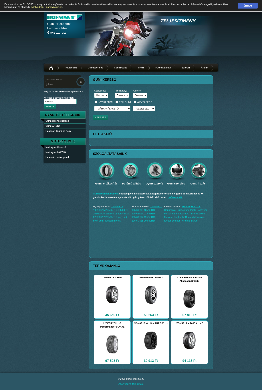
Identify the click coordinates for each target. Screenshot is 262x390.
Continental (170, 210)
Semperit (176, 220)
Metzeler (168, 217)
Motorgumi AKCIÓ (55, 152)
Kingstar (186, 220)
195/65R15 (99, 210)
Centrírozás (120, 67)
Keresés (50, 106)
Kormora (184, 213)
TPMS (141, 67)
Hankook (196, 206)
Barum (194, 220)
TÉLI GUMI (125, 102)
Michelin (186, 206)
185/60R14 (137, 217)
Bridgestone (183, 210)
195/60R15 (137, 210)
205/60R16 (99, 213)
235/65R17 (111, 217)
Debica (201, 213)
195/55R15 (150, 217)
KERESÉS (100, 117)
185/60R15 (123, 210)
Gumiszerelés (95, 67)
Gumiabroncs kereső (57, 120)
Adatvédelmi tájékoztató (131, 384)
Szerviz (186, 67)
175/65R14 (117, 206)
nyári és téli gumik (62, 115)
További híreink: (113, 220)
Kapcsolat (71, 67)
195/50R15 (137, 220)
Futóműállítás (163, 67)
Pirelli (193, 210)
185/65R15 (150, 210)
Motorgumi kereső (55, 147)
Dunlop (177, 217)
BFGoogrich (188, 217)
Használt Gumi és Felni (58, 131)
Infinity (193, 213)
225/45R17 (123, 213)
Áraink (204, 67)
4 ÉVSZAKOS (144, 102)
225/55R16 (111, 213)
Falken (167, 213)
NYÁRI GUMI (106, 102)
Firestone (200, 217)
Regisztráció (50, 91)
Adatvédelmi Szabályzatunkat (46, 7)
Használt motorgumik (57, 157)
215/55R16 (150, 213)
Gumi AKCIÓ (52, 126)
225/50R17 (99, 217)
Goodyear (201, 210)
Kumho (175, 213)
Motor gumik (63, 141)
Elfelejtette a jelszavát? (71, 91)
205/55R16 (111, 210)
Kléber (167, 220)
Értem (248, 5)
